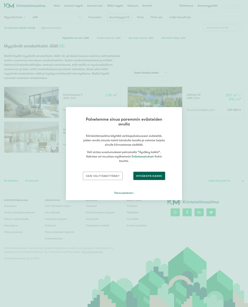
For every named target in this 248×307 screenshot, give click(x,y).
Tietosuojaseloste (123, 192)
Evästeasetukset (143, 156)
